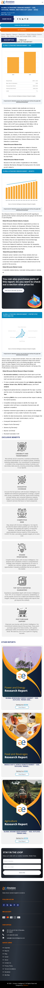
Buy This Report (22, 29)
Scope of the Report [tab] (23, 42)
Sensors (14, 34)
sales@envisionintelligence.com (16, 938)
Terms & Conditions (10, 969)
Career (6, 957)
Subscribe (22, 872)
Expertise (7, 947)
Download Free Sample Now (22, 25)
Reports (8, 34)
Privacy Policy (9, 966)
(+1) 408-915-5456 (12, 935)
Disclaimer (7, 972)
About (6, 960)
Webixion (25, 985)
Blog (6, 954)
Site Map (7, 975)
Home (3, 34)
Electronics (22, 34)
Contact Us (8, 963)
